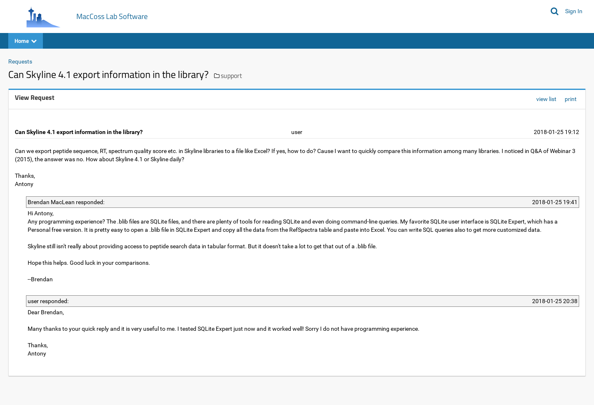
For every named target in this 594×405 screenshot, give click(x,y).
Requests (20, 61)
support (231, 75)
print (571, 99)
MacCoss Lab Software (112, 16)
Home (25, 40)
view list (546, 99)
